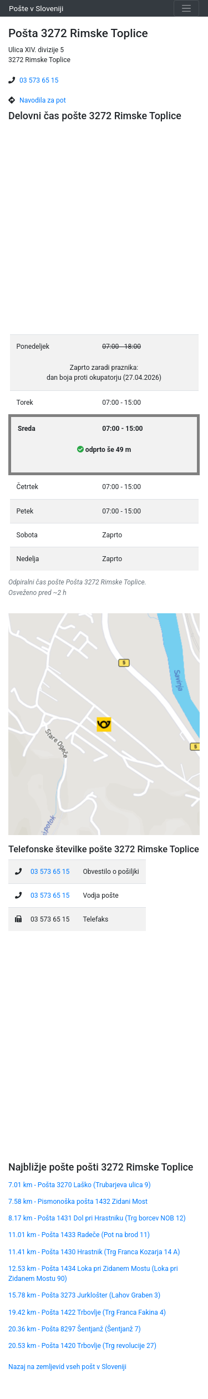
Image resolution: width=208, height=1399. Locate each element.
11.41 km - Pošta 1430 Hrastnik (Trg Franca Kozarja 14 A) (94, 1252)
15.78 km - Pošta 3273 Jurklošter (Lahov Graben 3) (84, 1295)
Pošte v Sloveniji (36, 8)
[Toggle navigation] (186, 8)
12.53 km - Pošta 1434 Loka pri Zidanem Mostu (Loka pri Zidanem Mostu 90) (93, 1274)
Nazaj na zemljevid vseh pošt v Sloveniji (67, 1367)
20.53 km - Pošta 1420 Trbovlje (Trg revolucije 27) (82, 1346)
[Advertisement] (104, 230)
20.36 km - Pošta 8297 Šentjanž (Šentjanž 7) (74, 1329)
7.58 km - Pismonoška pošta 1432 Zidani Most (78, 1201)
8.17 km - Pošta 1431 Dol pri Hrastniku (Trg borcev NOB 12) (97, 1218)
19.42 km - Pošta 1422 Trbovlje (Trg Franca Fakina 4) (87, 1312)
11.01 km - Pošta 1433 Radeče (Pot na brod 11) (79, 1235)
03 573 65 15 (38, 80)
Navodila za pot (42, 100)
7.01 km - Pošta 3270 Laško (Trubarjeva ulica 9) (79, 1185)
